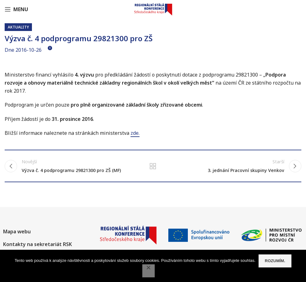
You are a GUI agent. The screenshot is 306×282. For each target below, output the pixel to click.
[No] (148, 270)
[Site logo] (153, 8)
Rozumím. (275, 260)
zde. (135, 133)
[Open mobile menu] (16, 9)
